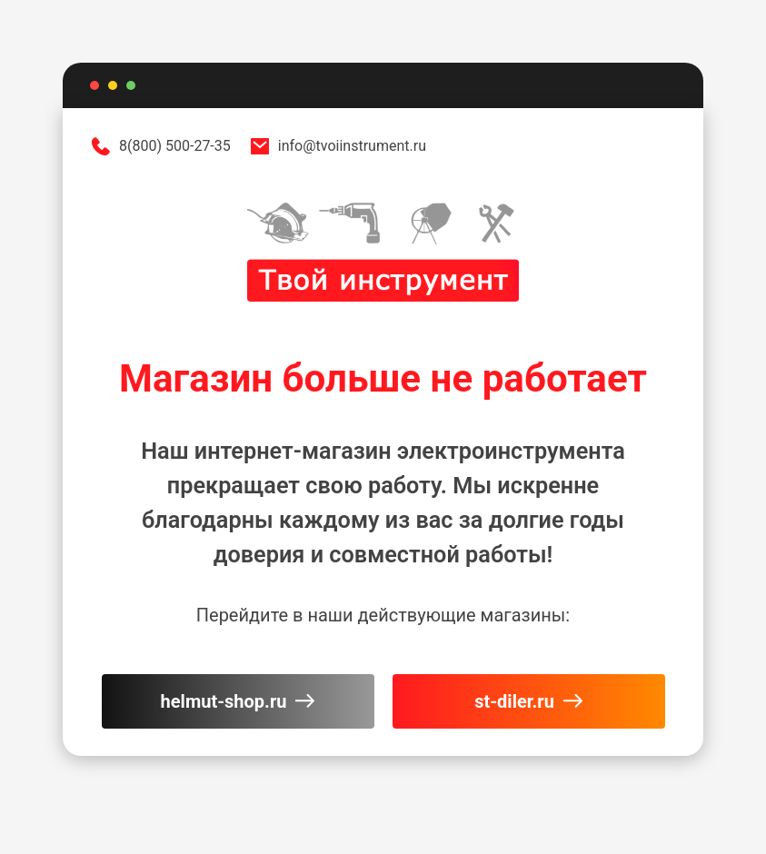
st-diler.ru (528, 701)
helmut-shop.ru (238, 701)
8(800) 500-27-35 (160, 146)
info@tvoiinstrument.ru (337, 146)
